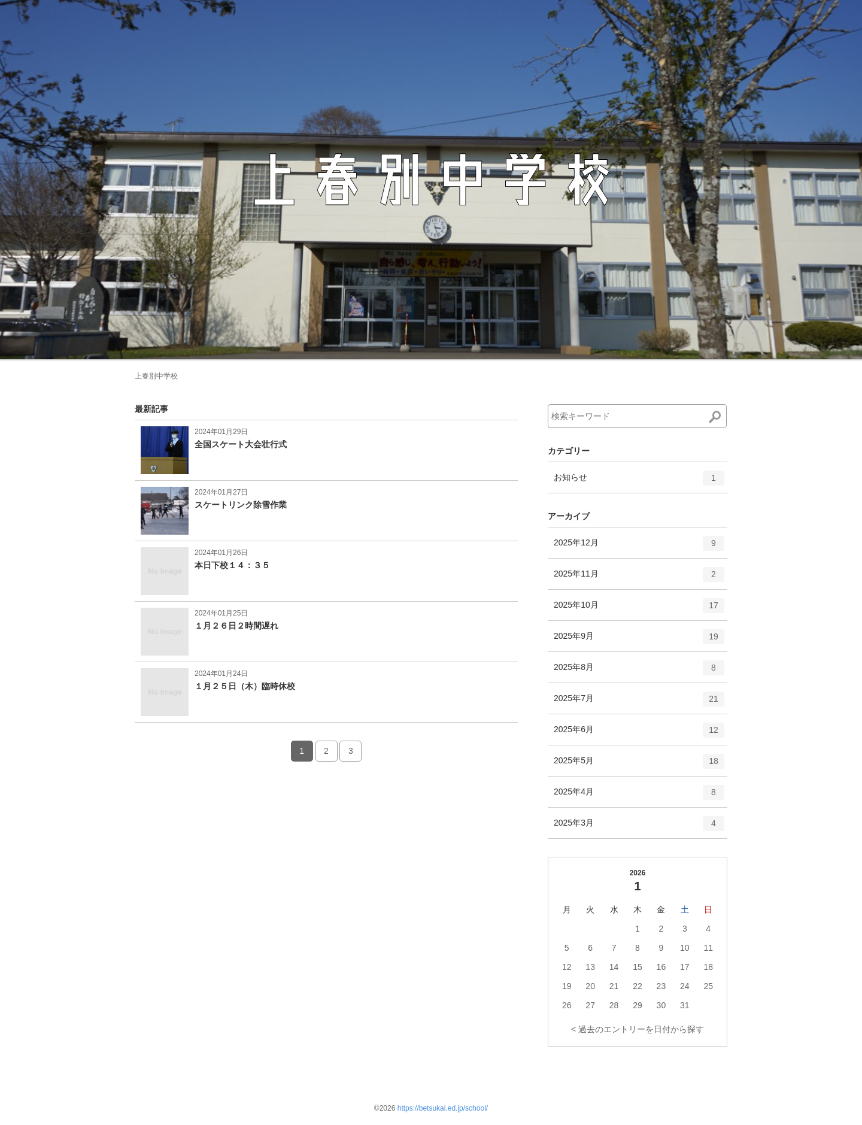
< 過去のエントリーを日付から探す (637, 1029)
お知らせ (639, 482)
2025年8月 (639, 671)
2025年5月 (639, 765)
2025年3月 (639, 827)
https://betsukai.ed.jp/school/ (442, 1108)
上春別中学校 (156, 376)
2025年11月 (639, 578)
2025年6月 (639, 734)
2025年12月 (639, 547)
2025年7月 (639, 703)
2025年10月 (639, 609)
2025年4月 (639, 796)
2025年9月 (639, 640)
